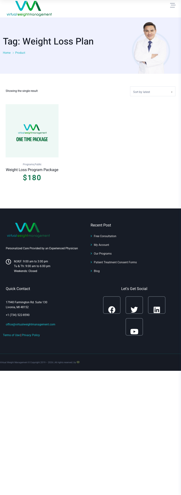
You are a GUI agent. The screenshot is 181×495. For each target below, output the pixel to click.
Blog (97, 271)
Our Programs (103, 253)
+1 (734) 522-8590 (18, 315)
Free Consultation (105, 236)
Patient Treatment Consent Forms (115, 262)
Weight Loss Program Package (32, 170)
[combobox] (152, 91)
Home (7, 52)
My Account (101, 245)
